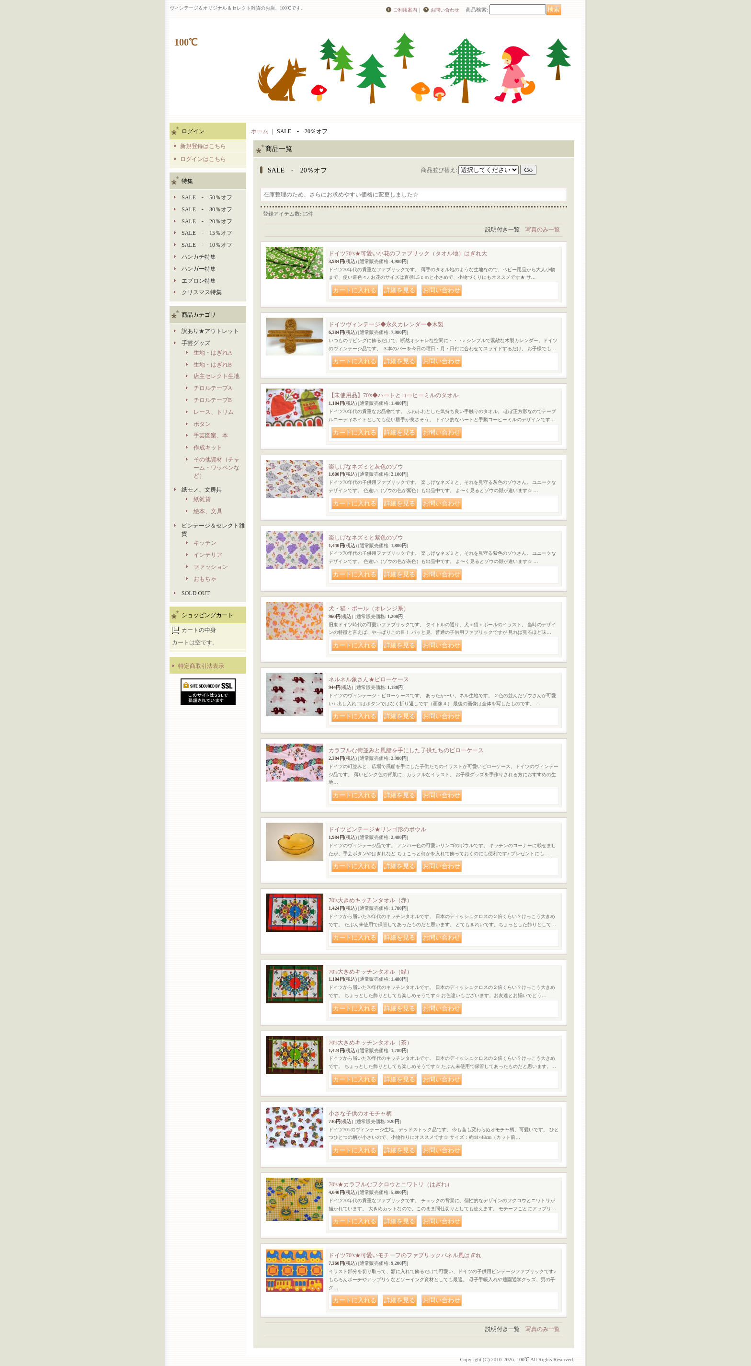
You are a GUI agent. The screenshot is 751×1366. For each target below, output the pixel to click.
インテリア (207, 554)
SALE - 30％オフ (207, 209)
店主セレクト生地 (216, 376)
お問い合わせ (445, 9)
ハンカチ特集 (199, 256)
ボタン (202, 424)
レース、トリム (213, 412)
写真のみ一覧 (542, 229)
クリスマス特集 (202, 292)
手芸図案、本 (210, 435)
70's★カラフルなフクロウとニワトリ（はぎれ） (391, 1184)
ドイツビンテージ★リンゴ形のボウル (377, 829)
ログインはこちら (203, 159)
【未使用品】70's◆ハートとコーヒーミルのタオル (393, 395)
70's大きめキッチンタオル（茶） (370, 1042)
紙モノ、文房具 (202, 489)
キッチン (204, 543)
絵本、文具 (207, 511)
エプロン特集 (199, 280)
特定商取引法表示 (201, 666)
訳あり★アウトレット (210, 331)
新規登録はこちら (203, 146)
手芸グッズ (196, 343)
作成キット (207, 447)
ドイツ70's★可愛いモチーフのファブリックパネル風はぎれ (405, 1255)
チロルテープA (212, 388)
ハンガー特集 (199, 268)
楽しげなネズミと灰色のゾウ (366, 466)
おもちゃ (204, 578)
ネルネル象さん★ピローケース (369, 679)
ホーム (259, 131)
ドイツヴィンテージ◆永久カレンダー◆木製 (386, 324)
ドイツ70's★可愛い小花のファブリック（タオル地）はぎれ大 (408, 253)
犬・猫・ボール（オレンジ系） (369, 608)
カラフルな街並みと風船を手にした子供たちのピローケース (406, 750)
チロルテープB (212, 400)
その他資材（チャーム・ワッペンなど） (216, 467)
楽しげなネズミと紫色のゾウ (366, 537)
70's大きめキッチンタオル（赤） (370, 900)
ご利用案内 (405, 9)
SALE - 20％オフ (207, 221)
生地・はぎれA (212, 352)
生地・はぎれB (212, 364)
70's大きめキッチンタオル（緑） (370, 971)
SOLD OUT (196, 593)
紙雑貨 (202, 499)
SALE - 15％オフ (207, 233)
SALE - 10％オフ (207, 244)
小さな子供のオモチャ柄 (360, 1113)
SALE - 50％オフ (207, 197)
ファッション (210, 566)
